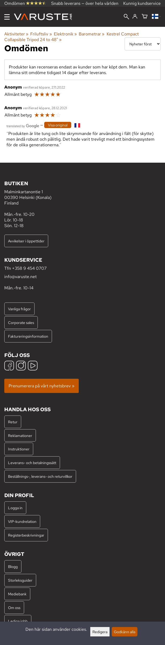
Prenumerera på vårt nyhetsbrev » (41, 386)
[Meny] (7, 17)
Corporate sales (21, 322)
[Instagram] (21, 366)
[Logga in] (134, 16)
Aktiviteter (16, 34)
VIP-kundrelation (22, 521)
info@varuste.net (20, 276)
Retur (12, 421)
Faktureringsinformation (28, 336)
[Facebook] (9, 366)
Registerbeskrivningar (26, 535)
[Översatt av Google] (22, 125)
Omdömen (25, 3)
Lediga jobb (18, 621)
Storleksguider (20, 580)
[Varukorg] (145, 16)
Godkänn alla (124, 631)
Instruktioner (18, 448)
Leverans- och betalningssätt (32, 462)
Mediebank (17, 593)
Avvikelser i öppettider (26, 240)
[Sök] (126, 17)
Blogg (13, 566)
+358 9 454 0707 (29, 268)
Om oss (14, 607)
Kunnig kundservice (142, 3)
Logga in (15, 507)
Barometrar (91, 34)
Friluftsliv (41, 34)
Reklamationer (20, 435)
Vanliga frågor (19, 308)
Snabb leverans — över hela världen (84, 3)
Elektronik (65, 34)
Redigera (99, 631)
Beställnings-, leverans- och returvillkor (40, 476)
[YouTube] (33, 366)
